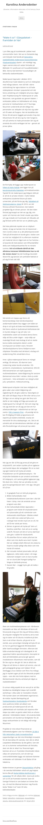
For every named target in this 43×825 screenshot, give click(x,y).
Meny (21, 18)
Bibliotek (22, 795)
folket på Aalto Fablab (11, 187)
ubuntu (5, 801)
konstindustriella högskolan (13, 190)
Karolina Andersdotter (21, 4)
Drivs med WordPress (10, 821)
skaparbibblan (30, 798)
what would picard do (16, 801)
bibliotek (37, 795)
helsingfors (11, 798)
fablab (5, 798)
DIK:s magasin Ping (16, 412)
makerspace (20, 798)
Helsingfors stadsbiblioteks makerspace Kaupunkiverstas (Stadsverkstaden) (20, 60)
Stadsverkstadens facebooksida (15, 701)
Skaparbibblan (27, 768)
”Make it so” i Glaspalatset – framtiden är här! (17, 39)
